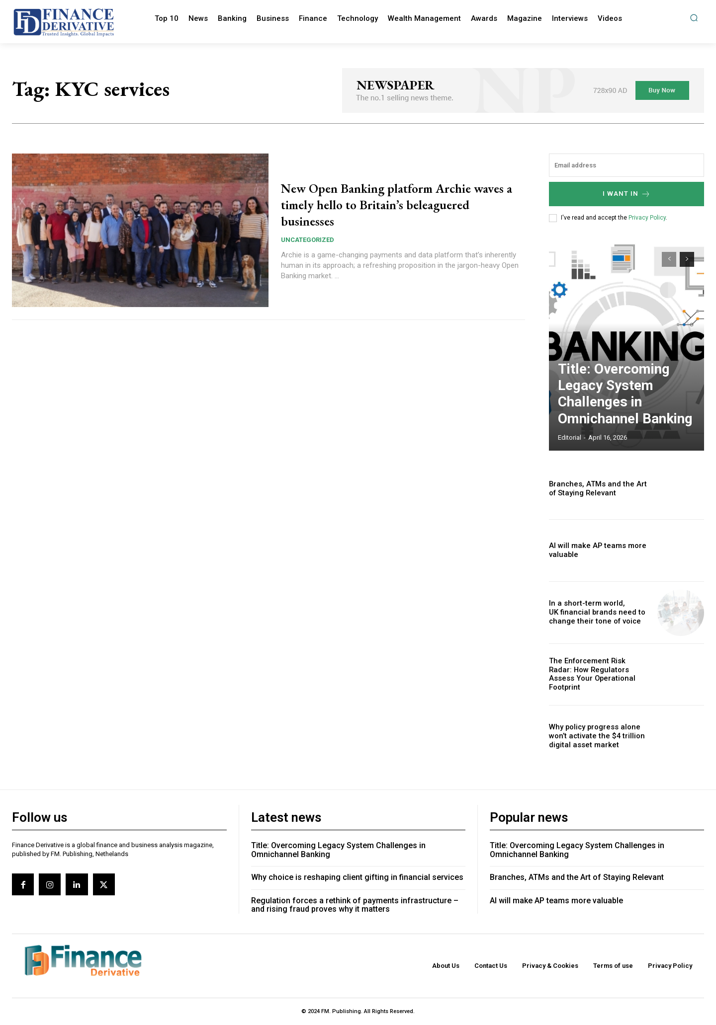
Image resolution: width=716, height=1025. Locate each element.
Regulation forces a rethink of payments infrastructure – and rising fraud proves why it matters (354, 905)
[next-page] (687, 259)
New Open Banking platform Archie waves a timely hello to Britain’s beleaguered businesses (393, 204)
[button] (694, 17)
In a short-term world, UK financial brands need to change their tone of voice (593, 612)
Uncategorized (307, 239)
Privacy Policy (647, 217)
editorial (569, 437)
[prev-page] (669, 259)
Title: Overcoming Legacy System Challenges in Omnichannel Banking (616, 409)
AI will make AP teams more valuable (556, 900)
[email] (626, 165)
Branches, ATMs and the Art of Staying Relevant (597, 488)
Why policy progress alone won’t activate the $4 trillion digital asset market (592, 736)
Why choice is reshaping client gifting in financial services (357, 877)
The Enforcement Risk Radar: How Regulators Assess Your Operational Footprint (596, 674)
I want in (627, 194)
